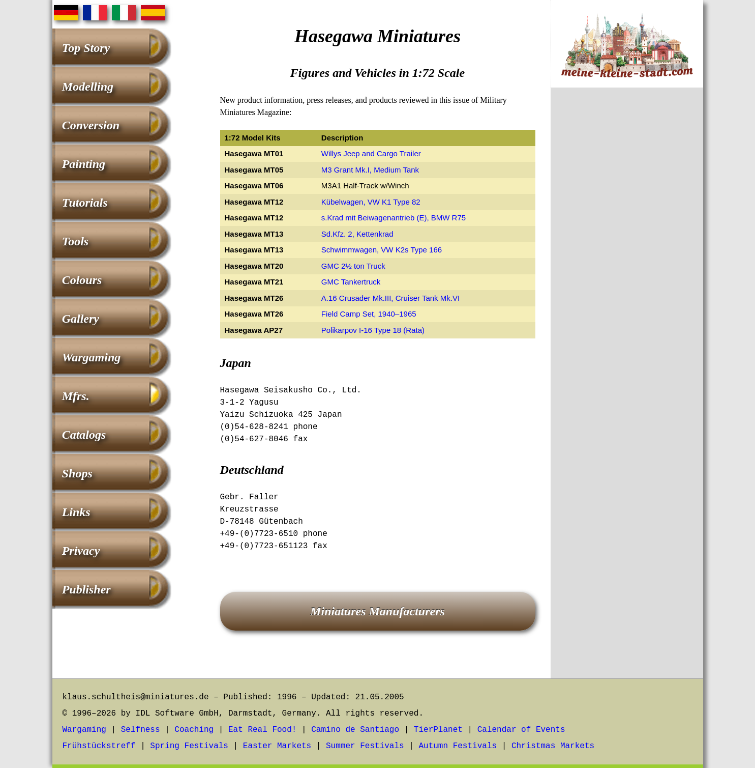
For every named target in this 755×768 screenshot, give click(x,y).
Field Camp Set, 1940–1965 (368, 313)
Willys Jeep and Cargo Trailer (371, 153)
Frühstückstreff (99, 746)
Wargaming (91, 357)
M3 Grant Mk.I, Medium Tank (370, 169)
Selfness (140, 729)
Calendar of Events (521, 729)
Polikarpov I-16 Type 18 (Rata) (373, 330)
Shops (77, 473)
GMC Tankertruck (350, 281)
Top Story (86, 47)
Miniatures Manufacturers (377, 611)
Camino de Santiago (355, 729)
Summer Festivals (365, 746)
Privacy (81, 550)
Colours (82, 280)
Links (76, 512)
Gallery (80, 318)
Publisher (86, 589)
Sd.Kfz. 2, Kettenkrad (357, 234)
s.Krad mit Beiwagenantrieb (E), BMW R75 (393, 217)
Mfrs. (75, 396)
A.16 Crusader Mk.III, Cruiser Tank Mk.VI (390, 298)
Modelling (87, 86)
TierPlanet (438, 729)
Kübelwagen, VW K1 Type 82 (370, 201)
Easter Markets (277, 746)
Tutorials (85, 202)
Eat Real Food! (262, 729)
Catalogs (84, 434)
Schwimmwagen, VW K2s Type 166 (381, 249)
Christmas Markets (552, 746)
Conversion (90, 125)
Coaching (194, 729)
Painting (83, 163)
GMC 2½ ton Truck (353, 266)
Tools (75, 241)
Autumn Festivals (457, 746)
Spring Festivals (189, 746)
